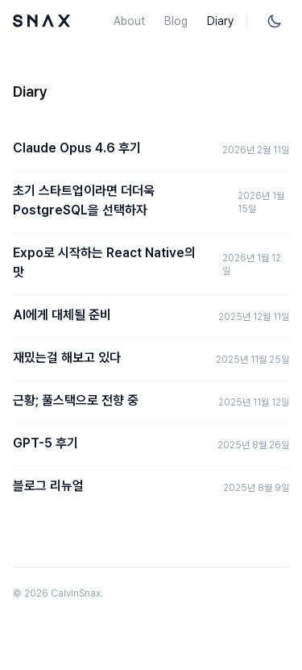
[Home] (41, 21)
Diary (220, 21)
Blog (176, 21)
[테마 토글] (274, 20)
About (129, 21)
